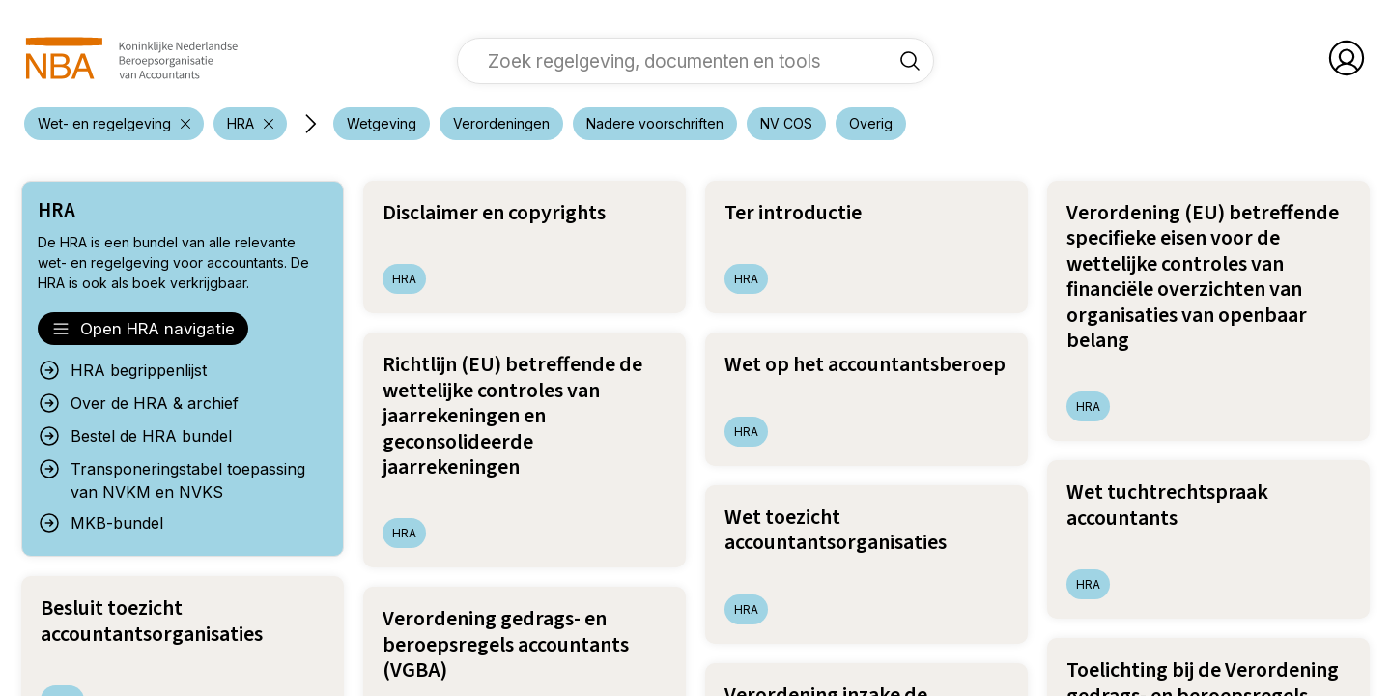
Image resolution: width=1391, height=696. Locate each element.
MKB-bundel (100, 523)
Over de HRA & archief (138, 403)
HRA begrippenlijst (122, 370)
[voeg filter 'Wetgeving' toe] (381, 123)
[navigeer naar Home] (131, 58)
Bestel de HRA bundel (135, 436)
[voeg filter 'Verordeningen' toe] (501, 123)
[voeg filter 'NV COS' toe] (786, 123)
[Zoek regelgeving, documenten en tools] (910, 60)
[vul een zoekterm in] (681, 61)
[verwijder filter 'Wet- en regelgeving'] (114, 123)
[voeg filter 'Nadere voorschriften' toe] (655, 123)
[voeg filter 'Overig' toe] (871, 123)
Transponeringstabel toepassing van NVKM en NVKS (171, 479)
